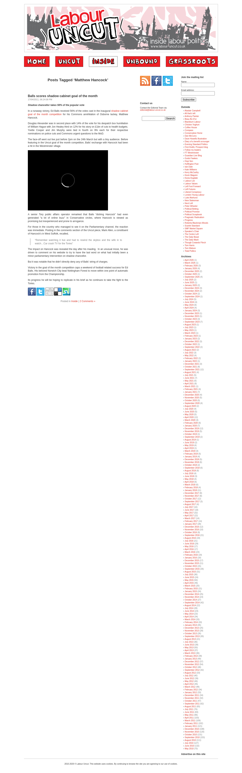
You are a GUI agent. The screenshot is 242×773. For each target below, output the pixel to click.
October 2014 (191, 600)
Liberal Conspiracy (193, 192)
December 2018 (192, 459)
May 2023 (189, 330)
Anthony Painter (192, 116)
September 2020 (192, 403)
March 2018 (190, 485)
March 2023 (190, 333)
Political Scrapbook (193, 214)
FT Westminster (192, 153)
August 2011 (190, 706)
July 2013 (189, 642)
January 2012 (191, 692)
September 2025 (192, 277)
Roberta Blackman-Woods (196, 223)
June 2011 (189, 712)
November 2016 (192, 530)
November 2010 (192, 732)
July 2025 (189, 280)
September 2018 (192, 468)
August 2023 (190, 325)
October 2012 (191, 667)
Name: (184, 82)
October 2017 (191, 499)
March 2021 (190, 386)
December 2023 (192, 313)
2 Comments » (87, 301)
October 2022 (191, 344)
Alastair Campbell (192, 111)
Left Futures (190, 189)
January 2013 (191, 659)
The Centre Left (192, 234)
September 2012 (192, 670)
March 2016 (190, 552)
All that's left (190, 113)
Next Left (189, 203)
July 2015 (189, 574)
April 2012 (189, 684)
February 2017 (191, 521)
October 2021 (191, 367)
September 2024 (192, 296)
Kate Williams (191, 169)
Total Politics (190, 251)
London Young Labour (194, 195)
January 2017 (191, 524)
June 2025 (189, 282)
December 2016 (192, 527)
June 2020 (189, 412)
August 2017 (190, 504)
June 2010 (189, 746)
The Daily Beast (192, 237)
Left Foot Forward (193, 186)
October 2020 (191, 400)
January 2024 (191, 310)
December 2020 (192, 395)
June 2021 (189, 378)
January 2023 (191, 339)
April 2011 (189, 718)
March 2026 (190, 263)
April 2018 (189, 482)
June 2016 (189, 544)
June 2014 (189, 611)
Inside (74, 301)
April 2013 (189, 650)
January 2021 (191, 392)
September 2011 (192, 704)
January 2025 (191, 285)
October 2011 (191, 701)
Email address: (187, 90)
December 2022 (192, 341)
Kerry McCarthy (192, 172)
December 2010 (192, 729)
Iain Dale (189, 167)
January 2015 (191, 591)
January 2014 (191, 625)
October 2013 (191, 633)
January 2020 (191, 426)
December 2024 (192, 288)
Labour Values (191, 184)
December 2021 (192, 364)
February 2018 (191, 487)
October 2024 (191, 294)
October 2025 (191, 274)
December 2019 (192, 428)
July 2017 (189, 507)
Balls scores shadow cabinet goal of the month (63, 96)
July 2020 (189, 409)
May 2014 (189, 614)
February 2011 (191, 723)
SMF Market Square (194, 228)
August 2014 (190, 605)
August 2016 (190, 538)
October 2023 (191, 319)
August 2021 (190, 372)
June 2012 (189, 678)
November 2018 (192, 462)
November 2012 (192, 664)
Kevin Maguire (191, 175)
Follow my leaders (193, 150)
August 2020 (190, 406)
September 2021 (192, 369)
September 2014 (192, 603)
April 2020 (189, 417)
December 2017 (192, 493)
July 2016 (189, 541)
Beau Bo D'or (191, 119)
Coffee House (191, 127)
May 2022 (189, 355)
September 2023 (192, 322)
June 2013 (189, 645)
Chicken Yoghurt (192, 125)
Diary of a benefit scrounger (197, 141)
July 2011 (189, 709)
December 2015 (192, 560)
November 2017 (192, 496)
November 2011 (192, 698)
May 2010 (189, 749)
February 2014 (191, 622)
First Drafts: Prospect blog (196, 147)
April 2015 (189, 583)
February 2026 (191, 266)
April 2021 (189, 383)
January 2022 (191, 361)
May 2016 (189, 546)
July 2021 (189, 375)
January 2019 (191, 456)
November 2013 (192, 631)
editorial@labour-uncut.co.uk (152, 110)
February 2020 (191, 423)
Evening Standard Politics (196, 144)
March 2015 (190, 586)
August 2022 (190, 350)
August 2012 (190, 673)
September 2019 (192, 437)
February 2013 (191, 656)
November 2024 (192, 291)
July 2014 (189, 608)
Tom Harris (189, 245)
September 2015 (192, 569)
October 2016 (191, 532)
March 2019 (190, 451)
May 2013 (189, 647)
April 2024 (189, 308)
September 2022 (192, 347)
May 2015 (189, 580)
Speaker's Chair (192, 231)
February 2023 (191, 336)
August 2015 (190, 572)
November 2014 (192, 597)
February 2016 (191, 555)
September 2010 (192, 737)
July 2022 (189, 353)
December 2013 (192, 628)
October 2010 (191, 734)
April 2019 (189, 448)
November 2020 (192, 398)
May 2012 (189, 681)
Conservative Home (193, 133)
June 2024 (189, 302)
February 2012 (191, 690)
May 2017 (189, 513)
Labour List (190, 181)
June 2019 (189, 442)
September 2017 (192, 501)
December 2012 (192, 661)
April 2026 (189, 260)
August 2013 (190, 639)
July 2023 (189, 327)
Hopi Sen (189, 161)
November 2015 (192, 563)
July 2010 (189, 743)
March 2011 (190, 720)
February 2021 (191, 389)
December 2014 (192, 594)
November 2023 (192, 316)
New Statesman (192, 200)
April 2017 (189, 515)
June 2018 (189, 476)
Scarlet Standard (192, 226)
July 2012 (189, 676)
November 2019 (192, 431)
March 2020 (190, 420)
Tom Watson (190, 248)
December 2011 (192, 695)
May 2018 (189, 479)
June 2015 (189, 577)
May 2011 (189, 715)
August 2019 (190, 440)
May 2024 (189, 305)
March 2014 (190, 619)
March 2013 (190, 653)
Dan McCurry (191, 136)
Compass (189, 130)
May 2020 (189, 414)
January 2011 (191, 726)
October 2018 (191, 465)
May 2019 (189, 445)
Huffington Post (191, 164)
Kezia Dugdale (191, 178)
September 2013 (192, 636)
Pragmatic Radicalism (194, 217)
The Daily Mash (192, 240)
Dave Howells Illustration (196, 139)
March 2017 (190, 518)
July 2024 (189, 299)
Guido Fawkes (191, 158)
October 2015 (191, 566)
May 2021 (189, 381)
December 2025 (192, 271)
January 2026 (191, 268)
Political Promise (192, 212)
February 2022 (191, 358)
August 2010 (190, 740)
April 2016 (189, 549)
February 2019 (191, 454)
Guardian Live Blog (193, 155)
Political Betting (191, 209)
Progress (189, 220)
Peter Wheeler (191, 206)
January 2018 (191, 490)
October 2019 (191, 434)
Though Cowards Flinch (195, 242)
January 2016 (191, 558)
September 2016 (192, 535)
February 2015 (191, 588)
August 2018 (190, 471)
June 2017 (189, 510)
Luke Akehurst (191, 198)
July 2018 (189, 473)
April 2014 (189, 617)
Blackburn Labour (192, 122)
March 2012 (190, 687)
